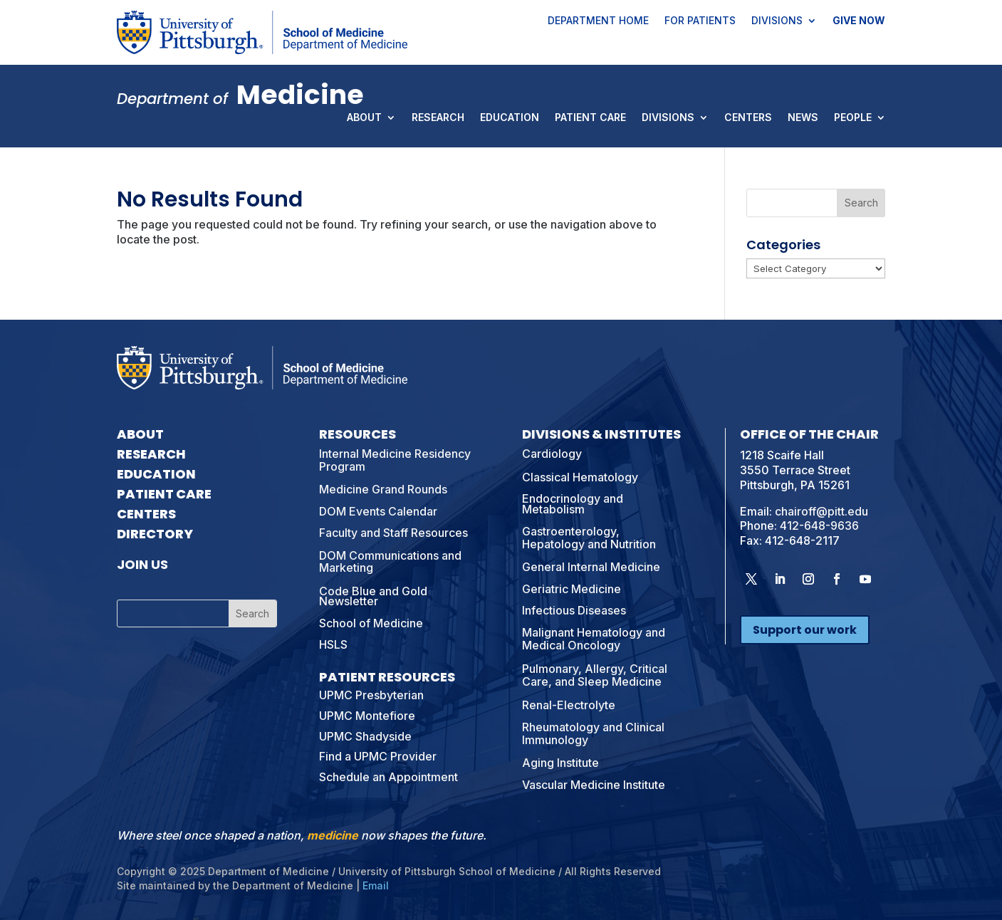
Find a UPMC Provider (378, 756)
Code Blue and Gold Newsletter (373, 596)
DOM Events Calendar (378, 511)
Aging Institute (560, 763)
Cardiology (552, 453)
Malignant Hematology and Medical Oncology (593, 638)
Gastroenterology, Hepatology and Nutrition (589, 537)
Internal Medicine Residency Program (395, 460)
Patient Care (590, 118)
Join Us (142, 564)
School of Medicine (371, 623)
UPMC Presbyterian (371, 695)
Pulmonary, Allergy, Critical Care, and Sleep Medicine (594, 675)
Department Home (598, 21)
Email (375, 885)
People (853, 118)
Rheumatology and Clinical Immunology (593, 733)
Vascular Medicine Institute (593, 785)
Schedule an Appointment (388, 777)
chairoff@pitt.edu (821, 511)
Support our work (805, 630)
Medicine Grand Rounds (383, 489)
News (803, 118)
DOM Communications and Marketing (390, 561)
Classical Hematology (580, 477)
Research (438, 118)
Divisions (777, 21)
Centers (748, 118)
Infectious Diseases (574, 610)
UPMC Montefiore (367, 716)
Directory (155, 534)
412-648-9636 (819, 525)
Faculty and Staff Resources (393, 533)
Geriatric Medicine (571, 589)
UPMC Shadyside (365, 736)
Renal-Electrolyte (568, 705)
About (364, 118)
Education (509, 118)
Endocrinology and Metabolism (572, 503)
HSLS (333, 644)
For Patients (700, 21)
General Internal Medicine (591, 567)
